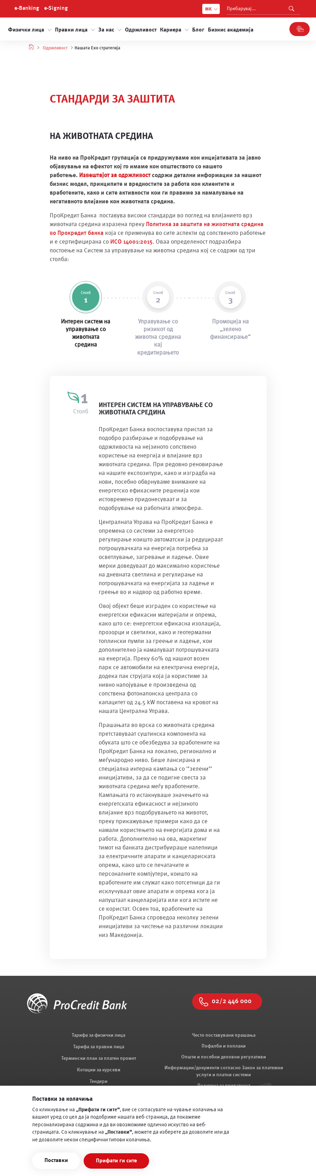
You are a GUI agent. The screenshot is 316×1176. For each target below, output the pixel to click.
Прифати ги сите (116, 1161)
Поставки (56, 1160)
